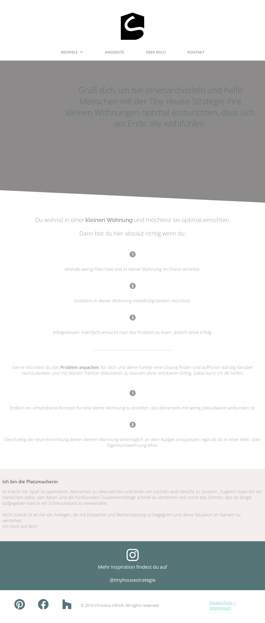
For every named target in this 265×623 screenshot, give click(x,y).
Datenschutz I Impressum (222, 605)
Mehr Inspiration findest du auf (132, 567)
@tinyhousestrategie (133, 580)
